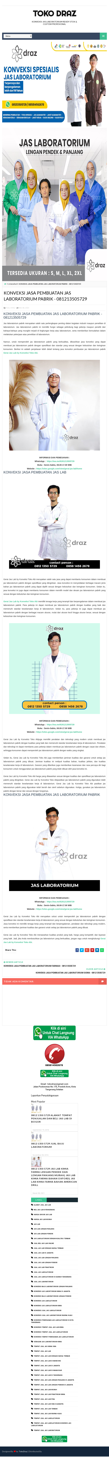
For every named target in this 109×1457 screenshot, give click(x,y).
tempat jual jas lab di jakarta (47, 1366)
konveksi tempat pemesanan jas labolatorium (54, 1337)
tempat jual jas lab (42, 1352)
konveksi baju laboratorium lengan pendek (52, 1297)
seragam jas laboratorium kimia (48, 1342)
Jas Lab (37, 1225)
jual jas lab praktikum (44, 1268)
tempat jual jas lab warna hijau (48, 1414)
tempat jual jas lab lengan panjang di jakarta (54, 1380)
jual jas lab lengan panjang (46, 1258)
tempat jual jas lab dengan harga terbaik (52, 1356)
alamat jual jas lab (42, 1205)
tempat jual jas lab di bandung (47, 1361)
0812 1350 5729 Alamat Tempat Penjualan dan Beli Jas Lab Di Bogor (51, 1119)
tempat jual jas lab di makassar (48, 1371)
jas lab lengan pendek (43, 1234)
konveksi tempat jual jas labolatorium (51, 1332)
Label (38, 1200)
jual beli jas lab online (44, 1244)
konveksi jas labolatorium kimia (48, 1306)
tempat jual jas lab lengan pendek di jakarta (53, 1385)
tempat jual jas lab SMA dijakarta (48, 1404)
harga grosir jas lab (43, 1215)
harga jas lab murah (43, 1220)
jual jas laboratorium (43, 1282)
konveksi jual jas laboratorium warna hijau (53, 1316)
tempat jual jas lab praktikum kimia (49, 1395)
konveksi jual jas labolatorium (47, 1311)
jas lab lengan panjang (44, 1229)
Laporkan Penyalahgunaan (44, 1095)
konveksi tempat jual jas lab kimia (49, 1328)
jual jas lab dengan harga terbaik (48, 1249)
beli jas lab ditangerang (44, 1210)
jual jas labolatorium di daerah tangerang (52, 1277)
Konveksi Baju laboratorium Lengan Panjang (53, 1287)
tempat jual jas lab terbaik (45, 1409)
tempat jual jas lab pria (44, 1400)
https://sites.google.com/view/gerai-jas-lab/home (59, 469)
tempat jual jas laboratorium (47, 1431)
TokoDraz (23, 1452)
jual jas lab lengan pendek (45, 1263)
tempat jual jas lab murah (45, 1390)
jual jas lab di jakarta (43, 1253)
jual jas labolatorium (43, 1273)
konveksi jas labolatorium (45, 1301)
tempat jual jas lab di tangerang (48, 1376)
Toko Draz (54, 13)
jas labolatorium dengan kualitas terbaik (52, 1239)
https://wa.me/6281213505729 (60, 462)
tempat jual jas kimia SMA (45, 1347)
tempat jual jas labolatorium (47, 1419)
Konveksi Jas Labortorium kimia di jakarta (52, 1292)
